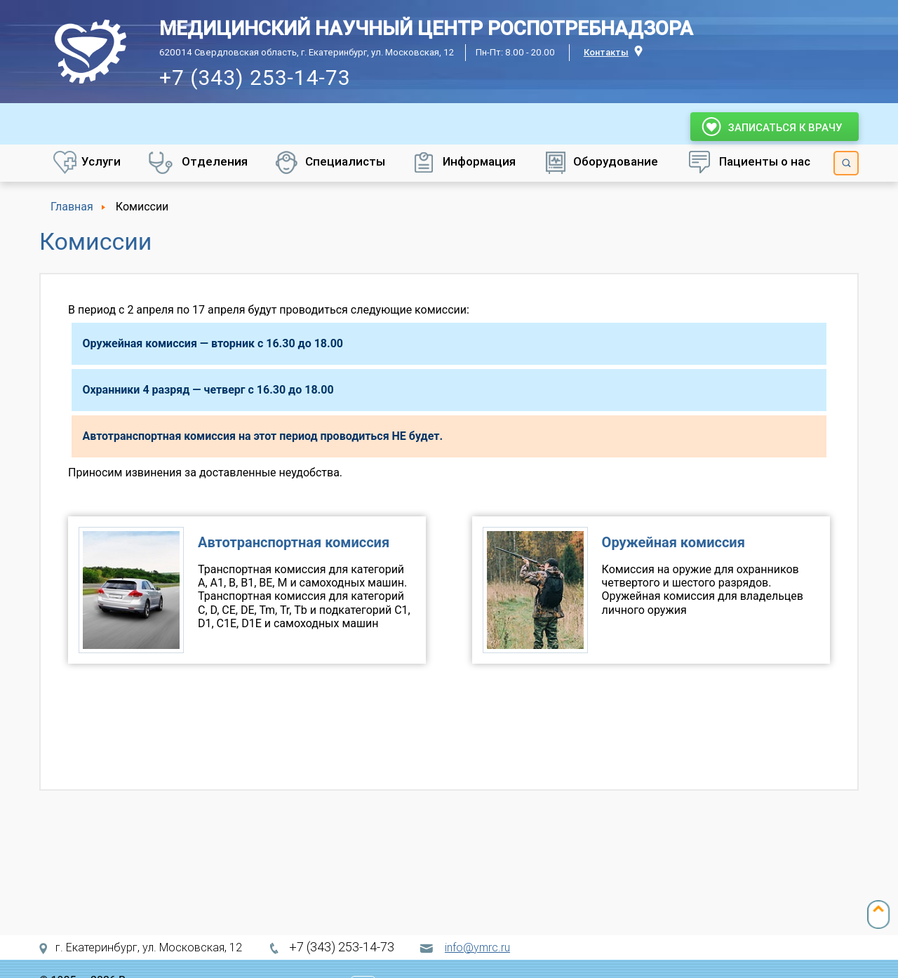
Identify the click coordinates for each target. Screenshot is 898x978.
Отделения (215, 161)
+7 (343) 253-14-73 (255, 77)
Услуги (101, 161)
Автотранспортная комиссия (293, 542)
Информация (479, 161)
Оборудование (615, 161)
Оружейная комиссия (673, 542)
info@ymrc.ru (477, 947)
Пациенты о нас (764, 161)
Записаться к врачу (774, 126)
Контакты (606, 52)
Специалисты (345, 161)
